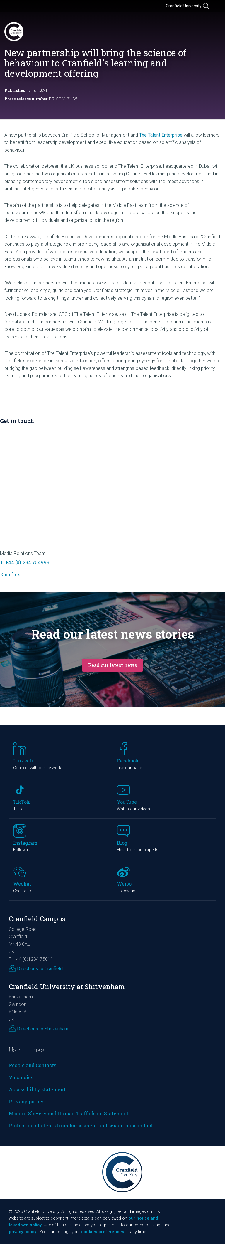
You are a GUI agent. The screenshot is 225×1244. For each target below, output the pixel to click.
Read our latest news (112, 665)
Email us (10, 574)
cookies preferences (102, 1231)
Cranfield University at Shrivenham (67, 986)
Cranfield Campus (37, 918)
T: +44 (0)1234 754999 (25, 562)
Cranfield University (184, 6)
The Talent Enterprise (161, 135)
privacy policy (22, 1231)
